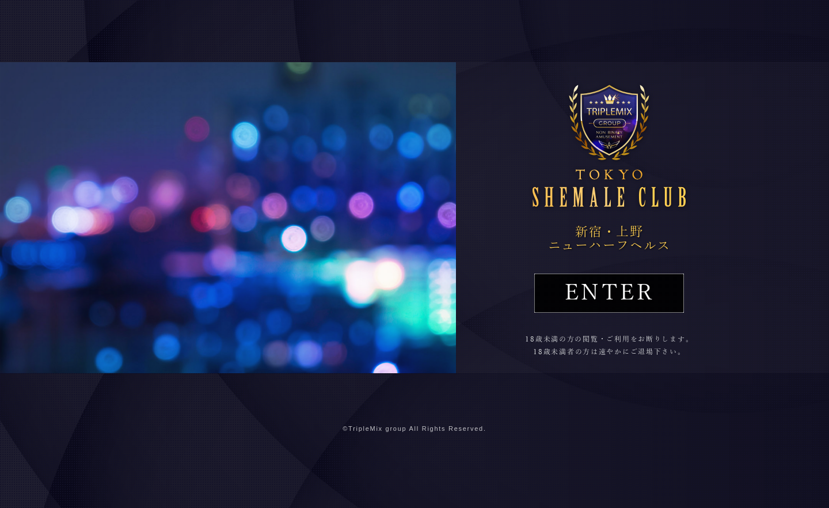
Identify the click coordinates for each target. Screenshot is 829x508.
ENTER (609, 293)
